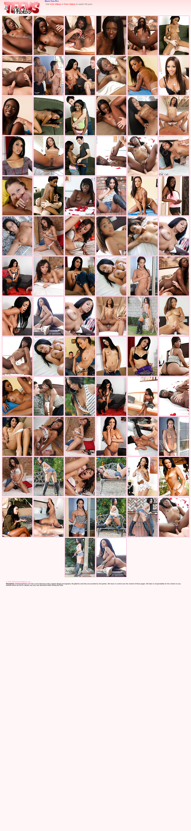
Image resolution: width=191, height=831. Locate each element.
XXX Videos (55, 4)
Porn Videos (70, 4)
